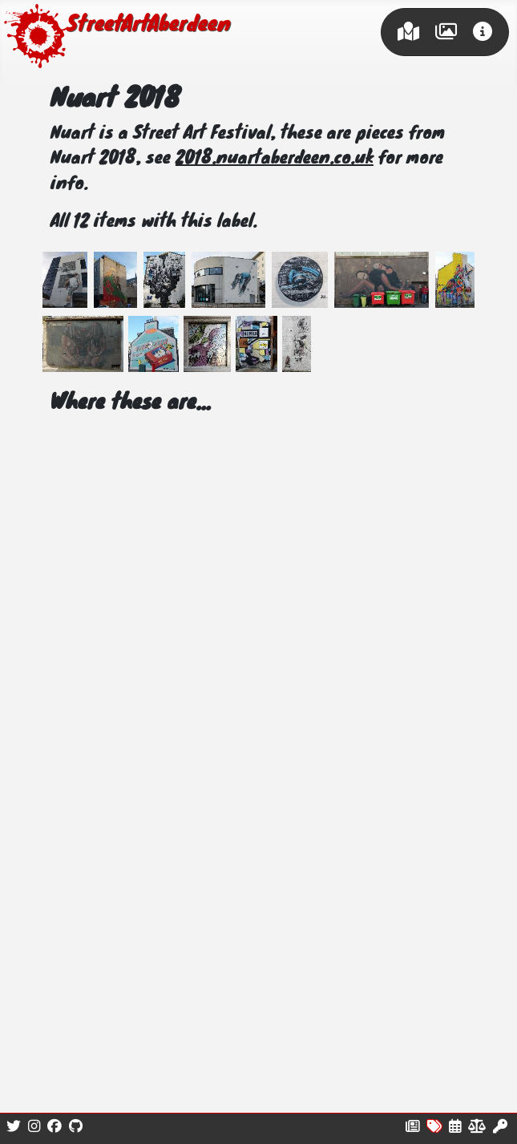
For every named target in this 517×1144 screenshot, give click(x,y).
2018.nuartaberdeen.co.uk (275, 158)
